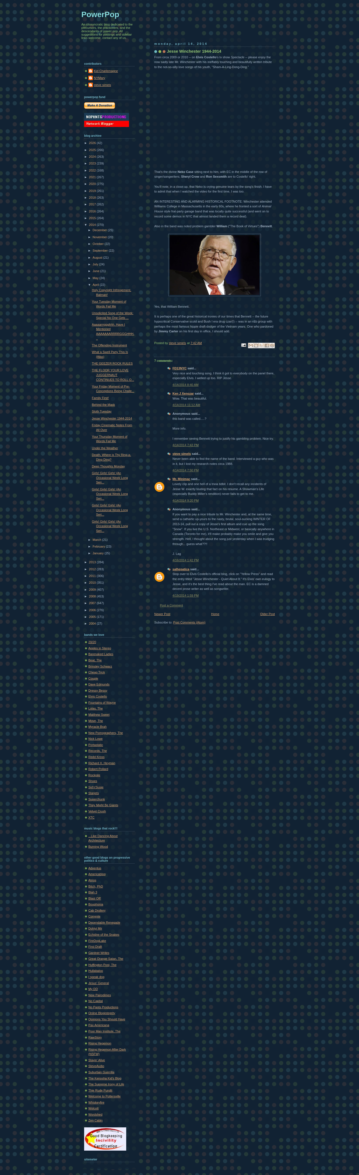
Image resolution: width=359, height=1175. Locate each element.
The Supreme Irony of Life (106, 1084)
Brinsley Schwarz (100, 666)
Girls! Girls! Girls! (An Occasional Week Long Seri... (110, 477)
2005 (93, 616)
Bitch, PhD (95, 886)
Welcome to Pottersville (104, 1096)
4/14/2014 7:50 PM (185, 470)
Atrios (92, 880)
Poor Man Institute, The (104, 1031)
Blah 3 (92, 892)
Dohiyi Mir (95, 928)
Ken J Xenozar (183, 393)
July (96, 264)
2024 (93, 156)
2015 (93, 218)
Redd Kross (96, 757)
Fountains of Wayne (102, 702)
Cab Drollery (96, 910)
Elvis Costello (97, 696)
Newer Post (162, 614)
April (96, 284)
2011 (93, 576)
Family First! (100, 398)
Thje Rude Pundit (100, 1090)
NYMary (99, 78)
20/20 (92, 642)
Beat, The (95, 660)
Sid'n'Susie (95, 787)
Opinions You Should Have (106, 1019)
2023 (93, 163)
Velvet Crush (97, 811)
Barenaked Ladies (100, 654)
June (96, 271)
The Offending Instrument (109, 345)
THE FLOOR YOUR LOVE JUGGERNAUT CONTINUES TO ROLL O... (113, 375)
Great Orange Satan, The (105, 958)
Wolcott (93, 1108)
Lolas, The (95, 708)
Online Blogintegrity (101, 1013)
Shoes (92, 781)
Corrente (94, 916)
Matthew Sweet (99, 714)
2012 (93, 569)
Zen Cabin (95, 1120)
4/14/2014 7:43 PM (185, 445)
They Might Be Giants (103, 805)
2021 (93, 177)
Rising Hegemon (99, 1043)
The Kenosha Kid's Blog (104, 1078)
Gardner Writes (98, 952)
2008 (93, 596)
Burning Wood (98, 846)
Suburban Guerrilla (101, 1072)
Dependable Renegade (104, 922)
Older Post (267, 614)
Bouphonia (95, 904)
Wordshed (95, 1114)
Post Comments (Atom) (189, 622)
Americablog (96, 874)
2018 (93, 197)
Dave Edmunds (99, 684)
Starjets (93, 793)
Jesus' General (98, 983)
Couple (93, 678)
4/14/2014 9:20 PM (185, 500)
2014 (93, 224)
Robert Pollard (98, 769)
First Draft (95, 946)
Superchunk (96, 799)
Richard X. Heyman (101, 763)
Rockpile (94, 775)
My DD (93, 989)
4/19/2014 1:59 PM (185, 595)
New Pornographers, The (105, 732)
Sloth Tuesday (102, 411)
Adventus (94, 868)
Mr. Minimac (181, 479)
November (100, 237)
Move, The (95, 720)
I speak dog (96, 977)
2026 (93, 143)
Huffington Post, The (102, 965)
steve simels (181, 453)
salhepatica (180, 569)
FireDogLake (97, 940)
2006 (93, 610)
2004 (93, 623)
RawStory (95, 1037)
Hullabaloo (95, 970)
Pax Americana (98, 1025)
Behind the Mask (103, 404)
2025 (93, 150)
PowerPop (100, 14)
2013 (93, 562)
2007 (93, 603)
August (98, 257)
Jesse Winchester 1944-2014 (112, 418)
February (99, 546)
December (100, 230)
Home (215, 614)
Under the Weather (105, 448)
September (101, 250)
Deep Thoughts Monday (108, 466)
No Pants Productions (103, 1007)
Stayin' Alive (96, 1060)
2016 (93, 211)
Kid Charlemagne (106, 71)
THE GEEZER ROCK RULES (112, 363)
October (98, 243)
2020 (93, 184)
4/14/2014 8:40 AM (185, 384)
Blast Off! (94, 898)
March (97, 539)
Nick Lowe (95, 738)
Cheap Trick (96, 672)
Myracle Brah (97, 726)
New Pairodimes (99, 995)
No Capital (95, 1001)
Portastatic (95, 745)
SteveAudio (96, 1066)
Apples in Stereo (99, 648)
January (98, 553)
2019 (93, 191)
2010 (93, 582)
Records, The (97, 750)
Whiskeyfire (96, 1102)
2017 (93, 204)
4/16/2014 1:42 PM (185, 560)
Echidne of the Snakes (103, 934)
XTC (91, 817)
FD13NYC (179, 368)
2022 (93, 170)
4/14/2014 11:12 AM (186, 405)
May (96, 278)
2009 (93, 589)
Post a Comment (171, 605)
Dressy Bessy (97, 690)
